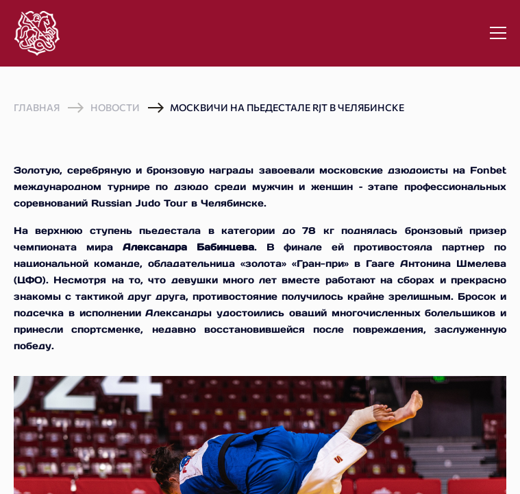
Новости (115, 107)
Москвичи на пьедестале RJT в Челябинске (287, 107)
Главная (37, 107)
